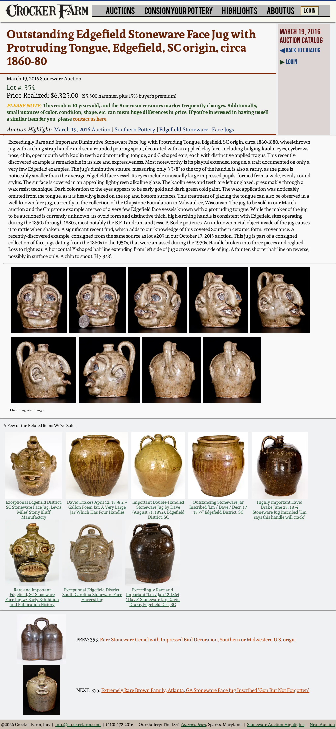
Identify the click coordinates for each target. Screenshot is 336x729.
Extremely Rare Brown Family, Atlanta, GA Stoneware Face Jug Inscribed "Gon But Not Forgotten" (205, 690)
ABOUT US (280, 10)
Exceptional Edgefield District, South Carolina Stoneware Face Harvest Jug (92, 594)
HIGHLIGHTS (240, 10)
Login (291, 61)
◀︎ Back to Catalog (300, 50)
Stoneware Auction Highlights (275, 724)
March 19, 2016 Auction (82, 129)
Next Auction (322, 724)
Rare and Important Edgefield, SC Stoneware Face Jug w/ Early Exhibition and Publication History (32, 597)
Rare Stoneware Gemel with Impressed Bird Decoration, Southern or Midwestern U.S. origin (198, 640)
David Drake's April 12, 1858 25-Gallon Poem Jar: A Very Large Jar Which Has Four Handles (97, 507)
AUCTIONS (120, 10)
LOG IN (309, 10)
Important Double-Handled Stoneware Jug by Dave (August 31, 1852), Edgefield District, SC (158, 510)
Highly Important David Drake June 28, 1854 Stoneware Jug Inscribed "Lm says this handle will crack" (280, 510)
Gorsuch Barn (193, 724)
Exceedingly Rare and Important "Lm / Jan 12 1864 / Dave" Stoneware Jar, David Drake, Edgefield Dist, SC (153, 597)
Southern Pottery (135, 129)
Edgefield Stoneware (183, 129)
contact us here (89, 118)
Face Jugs (223, 129)
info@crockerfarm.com (78, 724)
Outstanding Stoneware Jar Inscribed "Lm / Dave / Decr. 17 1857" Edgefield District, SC (218, 507)
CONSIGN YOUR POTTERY (178, 10)
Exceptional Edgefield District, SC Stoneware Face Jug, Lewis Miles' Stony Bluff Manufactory (34, 510)
